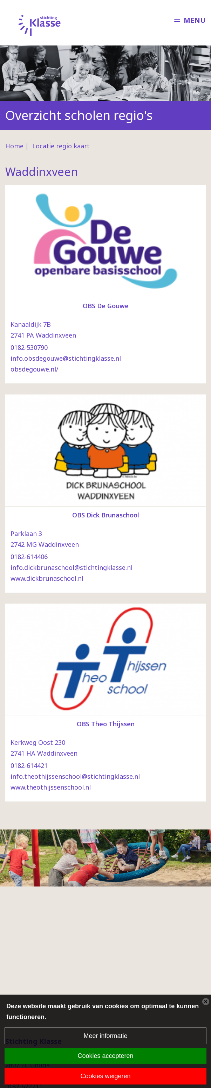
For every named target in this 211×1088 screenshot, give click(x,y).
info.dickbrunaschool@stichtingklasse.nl (71, 567)
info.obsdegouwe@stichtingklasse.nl (66, 358)
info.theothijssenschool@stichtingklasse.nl (75, 776)
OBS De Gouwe (106, 306)
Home (14, 146)
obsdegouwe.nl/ (35, 369)
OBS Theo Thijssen (106, 724)
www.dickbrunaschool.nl (47, 578)
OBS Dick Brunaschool (105, 515)
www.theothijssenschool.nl (51, 787)
